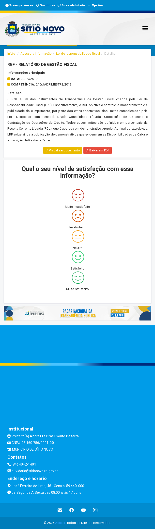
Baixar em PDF (97, 150)
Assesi (60, 523)
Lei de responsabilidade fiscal (78, 53)
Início (11, 53)
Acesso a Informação (36, 53)
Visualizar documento (63, 150)
